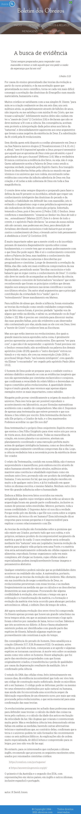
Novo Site (35, 25)
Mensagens (30, 31)
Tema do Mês (53, 31)
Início (18, 25)
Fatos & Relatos (59, 25)
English (76, 2)
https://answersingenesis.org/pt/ (29, 767)
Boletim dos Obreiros (40, 10)
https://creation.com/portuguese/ (27, 761)
